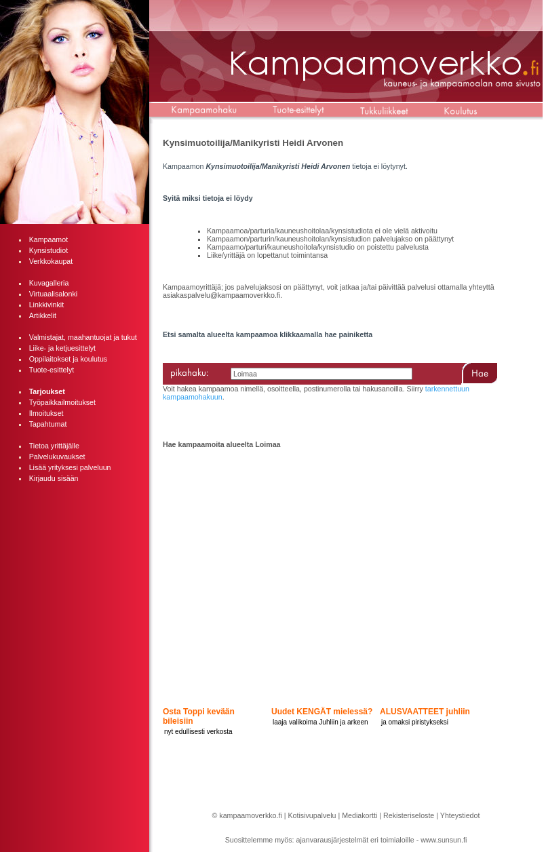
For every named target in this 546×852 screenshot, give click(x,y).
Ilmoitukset (46, 413)
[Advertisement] (74, 560)
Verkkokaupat (51, 261)
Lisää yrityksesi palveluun (70, 467)
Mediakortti (359, 815)
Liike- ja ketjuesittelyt (62, 348)
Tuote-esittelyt (52, 370)
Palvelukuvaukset (57, 456)
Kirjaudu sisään (54, 478)
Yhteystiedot (460, 815)
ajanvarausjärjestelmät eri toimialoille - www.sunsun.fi (381, 840)
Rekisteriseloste (408, 815)
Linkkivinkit (46, 305)
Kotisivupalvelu (312, 815)
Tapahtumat (48, 424)
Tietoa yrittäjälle (54, 446)
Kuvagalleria (49, 283)
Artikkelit (42, 315)
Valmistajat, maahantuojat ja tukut (83, 337)
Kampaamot (48, 239)
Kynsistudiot (48, 250)
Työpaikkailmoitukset (62, 402)
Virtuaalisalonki (53, 294)
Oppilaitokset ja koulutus (68, 359)
